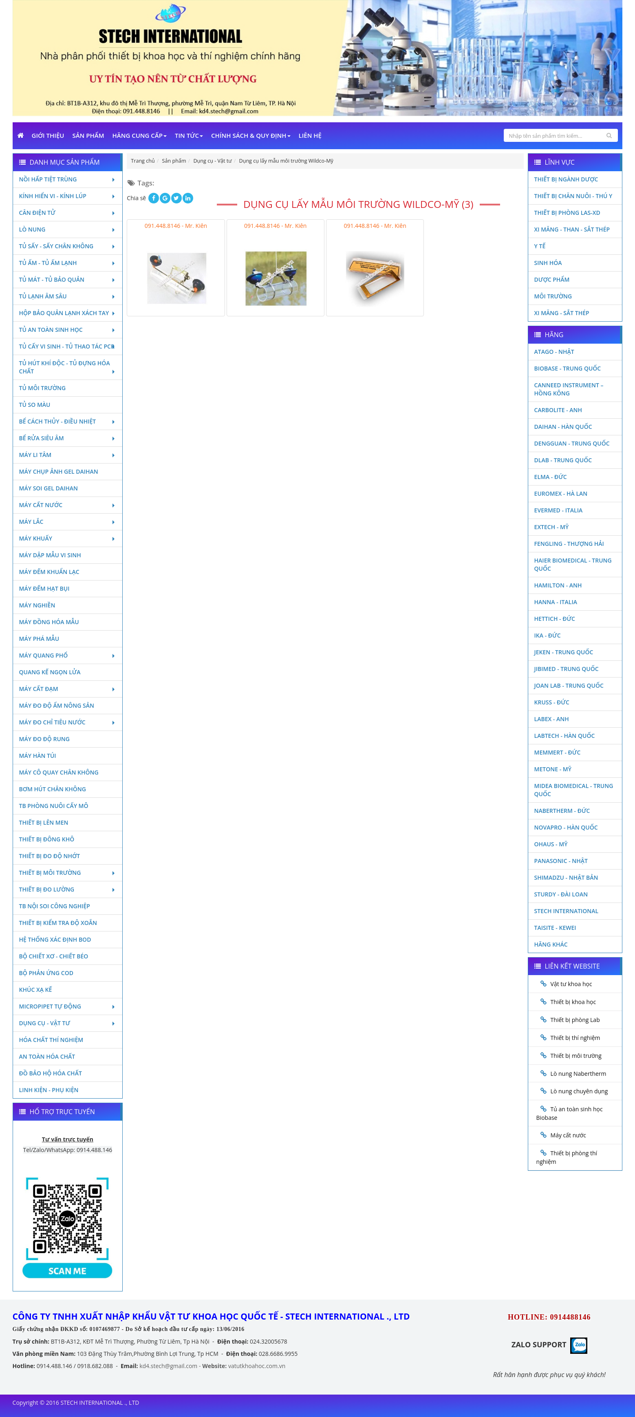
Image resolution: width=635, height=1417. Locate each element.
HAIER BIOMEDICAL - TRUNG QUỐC (573, 564)
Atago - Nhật (554, 351)
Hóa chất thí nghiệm (51, 1040)
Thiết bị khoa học (573, 1002)
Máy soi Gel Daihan (48, 488)
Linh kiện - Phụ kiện (49, 1090)
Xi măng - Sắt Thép (561, 313)
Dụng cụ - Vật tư (68, 1023)
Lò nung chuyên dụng (579, 1091)
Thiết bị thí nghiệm (575, 1038)
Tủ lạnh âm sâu (68, 296)
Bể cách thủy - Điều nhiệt (68, 421)
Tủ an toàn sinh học (68, 329)
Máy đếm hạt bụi (44, 588)
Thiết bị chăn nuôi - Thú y (573, 196)
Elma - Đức (550, 477)
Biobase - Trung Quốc (567, 368)
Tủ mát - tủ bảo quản (68, 279)
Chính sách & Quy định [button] (250, 135)
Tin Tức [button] (189, 135)
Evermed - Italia (558, 510)
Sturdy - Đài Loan (561, 894)
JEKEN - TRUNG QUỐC (563, 652)
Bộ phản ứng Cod (46, 973)
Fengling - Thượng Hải (569, 543)
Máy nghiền (37, 605)
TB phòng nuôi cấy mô (53, 806)
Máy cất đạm (68, 689)
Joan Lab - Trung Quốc (569, 685)
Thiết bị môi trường (68, 872)
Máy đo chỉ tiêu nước (68, 722)
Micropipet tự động (68, 1006)
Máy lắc (68, 521)
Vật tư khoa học (571, 984)
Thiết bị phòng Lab (575, 1020)
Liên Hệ (310, 135)
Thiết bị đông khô (47, 839)
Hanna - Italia (555, 602)
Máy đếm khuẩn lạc (49, 572)
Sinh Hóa (548, 263)
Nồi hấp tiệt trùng (68, 179)
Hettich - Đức (554, 618)
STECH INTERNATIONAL (566, 911)
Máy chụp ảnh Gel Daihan (58, 471)
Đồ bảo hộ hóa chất (50, 1073)
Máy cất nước (68, 505)
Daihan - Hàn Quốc (563, 426)
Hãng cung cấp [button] (139, 135)
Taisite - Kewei (555, 927)
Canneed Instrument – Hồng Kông (569, 389)
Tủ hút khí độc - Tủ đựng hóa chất (68, 367)
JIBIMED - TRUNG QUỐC (566, 669)
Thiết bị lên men (43, 822)
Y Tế (540, 246)
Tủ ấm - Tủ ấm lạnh (68, 263)
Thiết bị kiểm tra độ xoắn (58, 923)
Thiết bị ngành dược (566, 179)
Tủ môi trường (42, 388)
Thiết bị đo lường (68, 889)
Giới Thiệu (48, 135)
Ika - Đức (547, 635)
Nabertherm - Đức (562, 810)
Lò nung (68, 229)
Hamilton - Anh (558, 585)
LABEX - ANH (551, 719)
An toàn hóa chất (47, 1056)
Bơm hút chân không (52, 789)
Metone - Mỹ (552, 769)
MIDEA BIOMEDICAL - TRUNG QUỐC (573, 790)
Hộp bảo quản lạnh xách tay (68, 313)
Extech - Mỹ (551, 527)
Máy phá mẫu (39, 638)
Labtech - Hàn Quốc (564, 735)
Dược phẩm (552, 279)
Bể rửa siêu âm (68, 438)
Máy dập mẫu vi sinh (50, 555)
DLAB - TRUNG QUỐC (563, 460)
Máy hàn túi (37, 755)
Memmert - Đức (557, 752)
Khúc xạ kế (35, 989)
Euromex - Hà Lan (561, 493)
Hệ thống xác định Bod (55, 939)
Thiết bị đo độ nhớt (49, 856)
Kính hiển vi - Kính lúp (68, 196)
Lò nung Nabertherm (578, 1073)
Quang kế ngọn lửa (50, 672)
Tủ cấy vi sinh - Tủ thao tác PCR (68, 346)
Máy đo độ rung (44, 739)
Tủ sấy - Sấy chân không (68, 246)
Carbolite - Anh (558, 410)
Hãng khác (551, 944)
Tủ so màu (35, 404)
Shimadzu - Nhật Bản (566, 877)
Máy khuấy (68, 538)
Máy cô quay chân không (59, 772)
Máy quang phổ (68, 655)
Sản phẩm (88, 135)
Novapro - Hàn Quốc (566, 827)
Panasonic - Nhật (561, 861)
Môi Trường (553, 296)
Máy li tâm (68, 455)
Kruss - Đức (551, 702)
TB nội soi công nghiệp (54, 906)
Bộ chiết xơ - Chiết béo (53, 956)
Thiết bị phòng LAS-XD (567, 212)
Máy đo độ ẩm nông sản (56, 705)
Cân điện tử (68, 212)
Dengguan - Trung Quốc (572, 443)
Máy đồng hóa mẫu (49, 622)
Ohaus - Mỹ (551, 844)
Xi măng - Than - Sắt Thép (572, 229)
